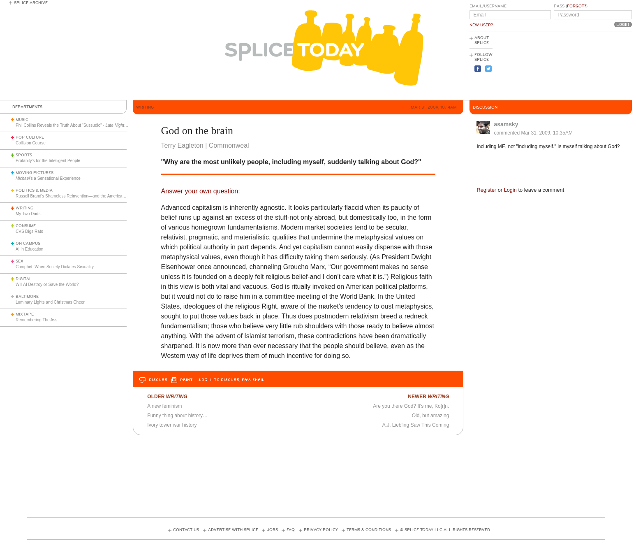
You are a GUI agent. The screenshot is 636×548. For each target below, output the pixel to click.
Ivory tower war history (172, 425)
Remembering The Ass (37, 320)
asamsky (506, 124)
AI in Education (29, 249)
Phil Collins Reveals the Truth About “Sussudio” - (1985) (96, 125)
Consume (26, 225)
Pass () (570, 6)
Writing (24, 208)
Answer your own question (199, 191)
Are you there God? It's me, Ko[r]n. (411, 406)
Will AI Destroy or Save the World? (47, 284)
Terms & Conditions (369, 529)
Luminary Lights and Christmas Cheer (50, 302)
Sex (19, 261)
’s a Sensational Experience (48, 178)
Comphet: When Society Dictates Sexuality (55, 267)
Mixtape (25, 314)
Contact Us (186, 529)
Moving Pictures (34, 172)
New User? (481, 25)
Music (22, 119)
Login (510, 190)
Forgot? (576, 6)
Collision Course (31, 143)
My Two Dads (28, 213)
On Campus (28, 243)
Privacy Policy (321, 529)
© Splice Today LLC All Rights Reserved (445, 529)
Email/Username (487, 6)
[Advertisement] (595, 66)
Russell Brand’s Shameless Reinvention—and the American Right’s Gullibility (86, 196)
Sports (24, 155)
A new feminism (164, 406)
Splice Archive (31, 2)
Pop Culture (30, 137)
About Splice (481, 40)
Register (486, 190)
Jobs (272, 529)
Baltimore (27, 296)
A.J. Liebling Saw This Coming (415, 425)
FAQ (291, 529)
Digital (24, 278)
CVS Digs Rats (29, 231)
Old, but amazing (430, 415)
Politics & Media (34, 190)
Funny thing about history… (177, 415)
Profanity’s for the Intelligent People (48, 160)
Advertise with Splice (233, 529)
